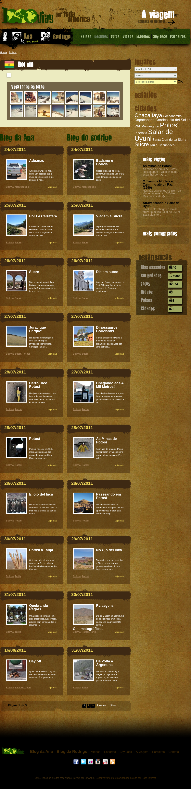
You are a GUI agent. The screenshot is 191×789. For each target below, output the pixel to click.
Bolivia (13, 52)
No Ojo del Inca (109, 550)
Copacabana (144, 120)
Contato (174, 751)
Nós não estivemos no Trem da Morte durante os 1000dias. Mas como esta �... (162, 193)
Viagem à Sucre (109, 216)
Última (112, 705)
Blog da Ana (41, 751)
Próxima (101, 705)
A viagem (157, 18)
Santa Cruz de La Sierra (169, 139)
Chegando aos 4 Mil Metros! (109, 385)
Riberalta (140, 133)
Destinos (101, 36)
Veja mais (52, 187)
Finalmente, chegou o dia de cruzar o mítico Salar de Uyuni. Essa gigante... (161, 212)
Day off (35, 661)
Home (3, 52)
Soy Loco (160, 36)
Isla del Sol (177, 120)
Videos (128, 36)
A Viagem (142, 751)
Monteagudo (150, 126)
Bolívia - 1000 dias (46, 16)
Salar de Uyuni (153, 135)
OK (180, 81)
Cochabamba (172, 116)
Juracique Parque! (37, 329)
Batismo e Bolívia (104, 162)
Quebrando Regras (38, 607)
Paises (86, 36)
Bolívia (10, 187)
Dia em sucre (107, 272)
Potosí (169, 125)
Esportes (143, 36)
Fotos (115, 36)
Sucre (141, 144)
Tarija (153, 145)
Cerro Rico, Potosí (38, 385)
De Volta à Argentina (104, 663)
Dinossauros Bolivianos (107, 329)
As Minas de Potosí (157, 166)
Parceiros (178, 36)
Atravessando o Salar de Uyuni (161, 204)
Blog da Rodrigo (72, 751)
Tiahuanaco (166, 145)
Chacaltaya (148, 115)
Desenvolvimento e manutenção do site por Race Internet (126, 778)
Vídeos (95, 751)
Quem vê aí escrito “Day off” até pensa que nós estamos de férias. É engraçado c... (42, 674)
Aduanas (36, 161)
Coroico (162, 120)
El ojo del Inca (41, 494)
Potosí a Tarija (41, 550)
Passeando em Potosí (108, 496)
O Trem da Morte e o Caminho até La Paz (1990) (158, 184)
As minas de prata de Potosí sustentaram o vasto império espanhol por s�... (160, 171)
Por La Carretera (43, 216)
